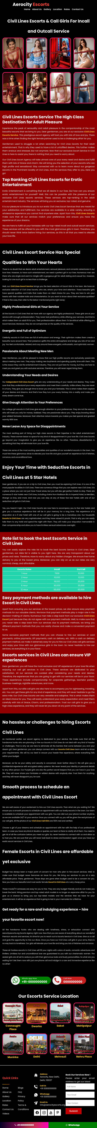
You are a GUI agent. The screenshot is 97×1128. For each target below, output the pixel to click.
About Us (37, 9)
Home (28, 9)
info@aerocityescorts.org (52, 1104)
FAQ (20, 1092)
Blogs (20, 1087)
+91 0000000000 (48, 1088)
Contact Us (77, 9)
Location (57, 9)
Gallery (47, 9)
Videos (5, 1113)
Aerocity (31, 4)
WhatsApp (73, 1125)
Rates (67, 9)
